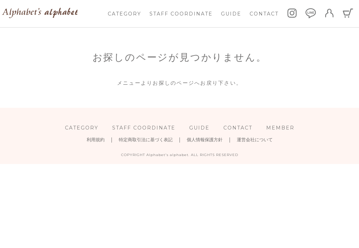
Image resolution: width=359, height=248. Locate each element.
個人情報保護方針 (205, 139)
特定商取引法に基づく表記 (146, 139)
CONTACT (264, 14)
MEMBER (280, 128)
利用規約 (96, 139)
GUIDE (231, 14)
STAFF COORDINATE (181, 14)
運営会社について (255, 139)
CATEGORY (124, 14)
